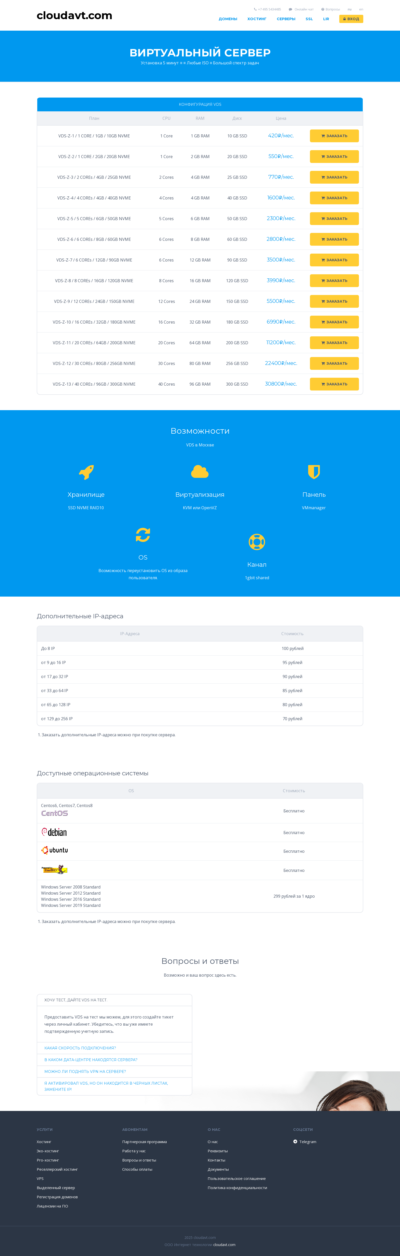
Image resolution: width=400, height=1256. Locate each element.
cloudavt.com (224, 1244)
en (361, 9)
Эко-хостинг (48, 1150)
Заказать (334, 136)
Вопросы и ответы (139, 1160)
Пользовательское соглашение (237, 1178)
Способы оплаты (137, 1169)
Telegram (304, 1141)
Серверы (286, 19)
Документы (218, 1169)
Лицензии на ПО (52, 1205)
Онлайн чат (301, 9)
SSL (309, 19)
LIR (326, 19)
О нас (213, 1141)
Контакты (216, 1160)
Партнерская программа (144, 1141)
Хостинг (257, 19)
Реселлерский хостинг (57, 1169)
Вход (351, 19)
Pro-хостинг (48, 1160)
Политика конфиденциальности (237, 1187)
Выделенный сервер (56, 1187)
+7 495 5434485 (267, 9)
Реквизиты (218, 1150)
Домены (228, 19)
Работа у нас (134, 1150)
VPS (40, 1178)
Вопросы (330, 9)
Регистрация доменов (57, 1196)
